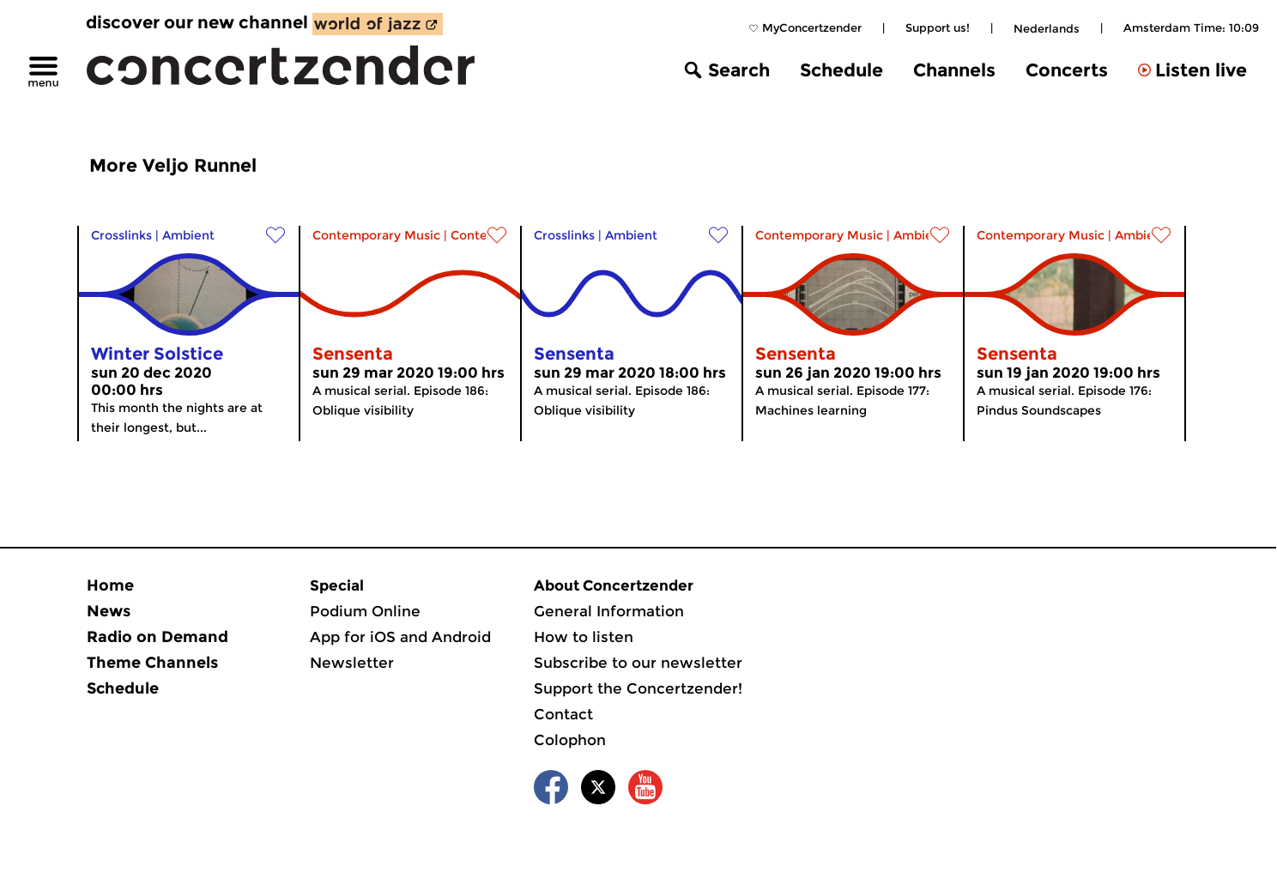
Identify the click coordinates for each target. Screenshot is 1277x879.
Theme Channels (152, 662)
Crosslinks (121, 235)
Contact (563, 714)
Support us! (937, 27)
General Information (609, 611)
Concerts (1067, 70)
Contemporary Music (376, 235)
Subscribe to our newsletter (638, 662)
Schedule (841, 70)
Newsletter (352, 662)
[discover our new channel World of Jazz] (377, 24)
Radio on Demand (157, 636)
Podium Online (365, 611)
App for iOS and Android (400, 637)
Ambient (188, 235)
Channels (954, 70)
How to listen (583, 637)
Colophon (570, 740)
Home (110, 585)
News (108, 611)
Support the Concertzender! (638, 688)
